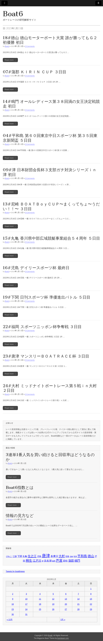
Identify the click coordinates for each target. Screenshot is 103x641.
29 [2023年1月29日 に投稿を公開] (91, 609)
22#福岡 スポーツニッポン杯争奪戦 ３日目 (42, 326)
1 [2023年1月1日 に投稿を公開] (90, 589)
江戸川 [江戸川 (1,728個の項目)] (37, 560)
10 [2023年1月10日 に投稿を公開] (26, 599)
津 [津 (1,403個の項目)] (42, 561)
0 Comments (30, 46)
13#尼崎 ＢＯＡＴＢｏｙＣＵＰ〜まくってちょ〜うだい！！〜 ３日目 (51, 206)
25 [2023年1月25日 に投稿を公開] (40, 609)
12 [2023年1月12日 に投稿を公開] (53, 599)
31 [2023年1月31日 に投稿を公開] (26, 614)
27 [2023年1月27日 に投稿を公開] (66, 609)
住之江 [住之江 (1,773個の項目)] (32, 556)
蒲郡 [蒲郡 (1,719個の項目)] (71, 560)
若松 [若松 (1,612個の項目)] (65, 560)
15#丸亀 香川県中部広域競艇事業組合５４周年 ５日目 (51, 238)
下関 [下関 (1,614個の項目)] (19, 556)
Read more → (10, 60)
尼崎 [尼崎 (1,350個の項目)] (71, 556)
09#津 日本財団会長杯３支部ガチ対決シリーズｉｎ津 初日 (49, 172)
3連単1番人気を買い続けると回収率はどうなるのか (50, 457)
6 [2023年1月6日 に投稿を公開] (65, 594)
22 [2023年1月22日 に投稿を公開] (91, 604)
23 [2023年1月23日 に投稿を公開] (13, 609)
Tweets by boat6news (15, 571)
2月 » (63, 619)
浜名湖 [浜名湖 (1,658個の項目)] (48, 560)
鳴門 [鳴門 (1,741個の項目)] (77, 560)
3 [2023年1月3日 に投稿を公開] (26, 594)
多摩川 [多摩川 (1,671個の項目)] (54, 556)
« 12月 (10, 619)
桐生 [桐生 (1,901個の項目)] (29, 560)
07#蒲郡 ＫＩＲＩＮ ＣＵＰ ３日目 (34, 71)
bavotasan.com (63, 638)
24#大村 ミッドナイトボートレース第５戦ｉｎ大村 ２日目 (50, 388)
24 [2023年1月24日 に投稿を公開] (26, 609)
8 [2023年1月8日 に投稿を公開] (90, 594)
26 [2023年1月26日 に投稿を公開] (53, 609)
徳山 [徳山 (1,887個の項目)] (91, 556)
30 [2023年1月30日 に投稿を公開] (13, 614)
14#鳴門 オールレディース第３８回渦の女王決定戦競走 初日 (51, 104)
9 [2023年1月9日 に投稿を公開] (12, 599)
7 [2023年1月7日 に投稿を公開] (78, 594)
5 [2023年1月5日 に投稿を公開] (53, 594)
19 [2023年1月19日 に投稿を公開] (53, 604)
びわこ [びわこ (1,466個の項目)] (9, 556)
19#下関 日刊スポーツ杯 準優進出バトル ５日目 (46, 297)
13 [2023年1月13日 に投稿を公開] (66, 599)
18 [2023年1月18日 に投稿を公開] (40, 604)
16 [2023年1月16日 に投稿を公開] (13, 604)
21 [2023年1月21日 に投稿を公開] (78, 604)
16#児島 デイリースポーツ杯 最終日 (36, 267)
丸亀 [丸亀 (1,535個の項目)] (25, 556)
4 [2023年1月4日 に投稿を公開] (40, 594)
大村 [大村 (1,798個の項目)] (62, 556)
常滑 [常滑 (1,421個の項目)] (75, 557)
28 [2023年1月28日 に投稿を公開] (78, 609)
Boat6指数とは (20, 487)
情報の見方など (20, 515)
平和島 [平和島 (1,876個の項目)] (82, 556)
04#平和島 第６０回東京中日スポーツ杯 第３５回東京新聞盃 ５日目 (50, 138)
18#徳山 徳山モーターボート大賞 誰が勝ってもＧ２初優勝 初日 (50, 40)
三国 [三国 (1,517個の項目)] (15, 556)
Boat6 (13, 14)
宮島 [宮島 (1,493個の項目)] (67, 556)
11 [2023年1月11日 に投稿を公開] (40, 599)
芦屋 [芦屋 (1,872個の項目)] (59, 560)
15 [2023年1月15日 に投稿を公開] (91, 599)
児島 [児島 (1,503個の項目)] (39, 556)
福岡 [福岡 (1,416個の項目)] (53, 561)
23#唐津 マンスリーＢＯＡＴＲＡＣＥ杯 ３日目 (46, 356)
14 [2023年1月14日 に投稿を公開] (78, 599)
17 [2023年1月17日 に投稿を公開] (26, 604)
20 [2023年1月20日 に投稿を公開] (66, 604)
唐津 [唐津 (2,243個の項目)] (46, 555)
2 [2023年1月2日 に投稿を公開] (12, 594)
